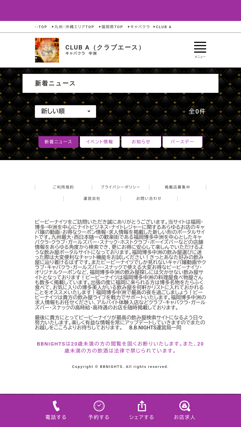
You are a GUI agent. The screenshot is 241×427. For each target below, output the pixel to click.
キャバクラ (138, 27)
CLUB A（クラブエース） (105, 47)
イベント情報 (99, 141)
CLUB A (162, 27)
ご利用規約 (63, 187)
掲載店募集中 (178, 187)
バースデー (182, 141)
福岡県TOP (110, 27)
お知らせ (141, 141)
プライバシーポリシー (121, 187)
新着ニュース (59, 141)
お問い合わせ (149, 198)
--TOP (41, 27)
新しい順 (65, 111)
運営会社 (92, 198)
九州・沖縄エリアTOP (72, 27)
